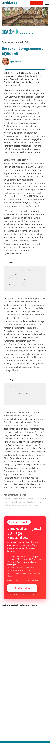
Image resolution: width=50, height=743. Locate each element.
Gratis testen (36, 3)
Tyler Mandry (16, 61)
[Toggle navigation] (10, 3)
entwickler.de (9, 3)
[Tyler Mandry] (6, 61)
